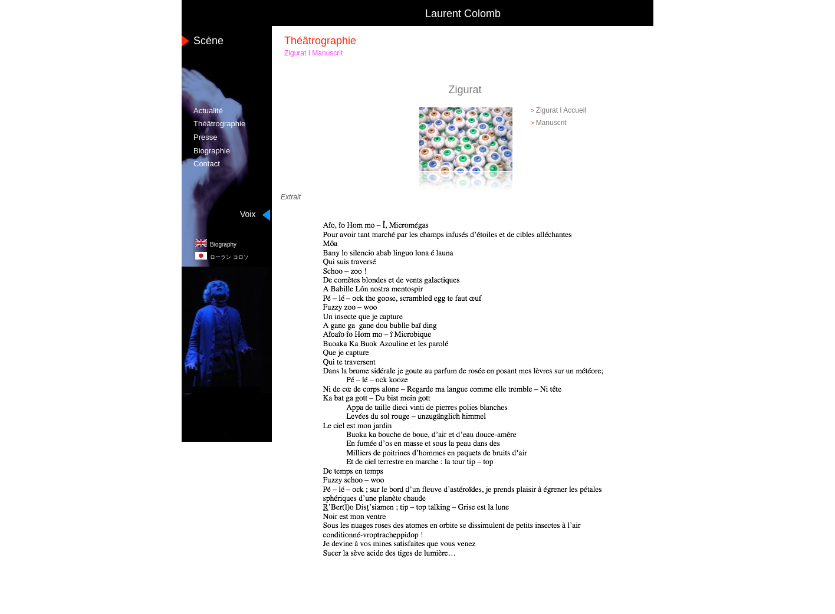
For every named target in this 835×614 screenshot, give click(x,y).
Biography (223, 244)
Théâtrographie (219, 123)
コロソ (229, 257)
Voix (247, 214)
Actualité (208, 110)
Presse (205, 137)
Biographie (211, 150)
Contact (206, 163)
